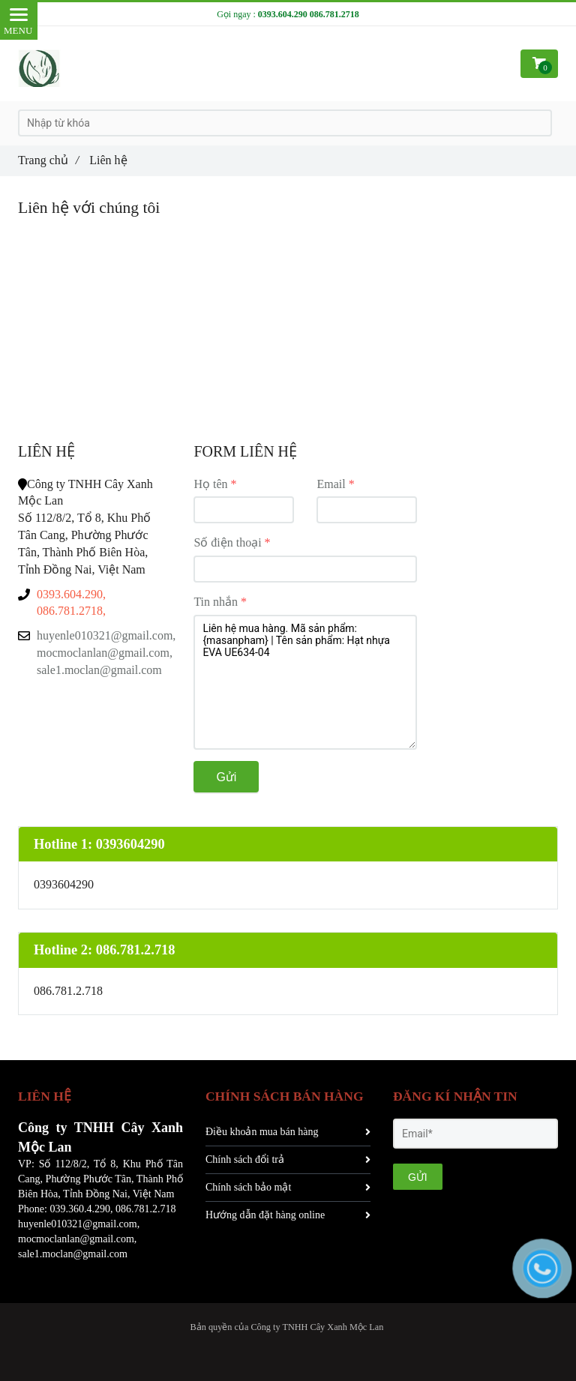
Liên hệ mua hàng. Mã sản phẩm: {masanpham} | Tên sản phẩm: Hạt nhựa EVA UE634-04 (305, 682)
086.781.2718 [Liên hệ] (334, 14)
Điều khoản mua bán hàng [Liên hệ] (288, 1131)
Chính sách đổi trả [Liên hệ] (288, 1159)
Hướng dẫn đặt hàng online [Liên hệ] (288, 1215)
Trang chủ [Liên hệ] (48, 160)
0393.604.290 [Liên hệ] (283, 14)
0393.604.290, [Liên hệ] (71, 594)
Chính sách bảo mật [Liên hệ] (288, 1187)
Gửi (226, 777)
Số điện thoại (227, 542)
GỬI (418, 1177)
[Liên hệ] (39, 68)
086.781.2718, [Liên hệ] (71, 610)
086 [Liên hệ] (123, 1209)
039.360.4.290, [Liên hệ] (81, 1209)
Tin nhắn (216, 601)
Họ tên (210, 484)
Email (330, 484)
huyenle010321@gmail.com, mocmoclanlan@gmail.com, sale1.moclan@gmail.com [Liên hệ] (104, 652)
